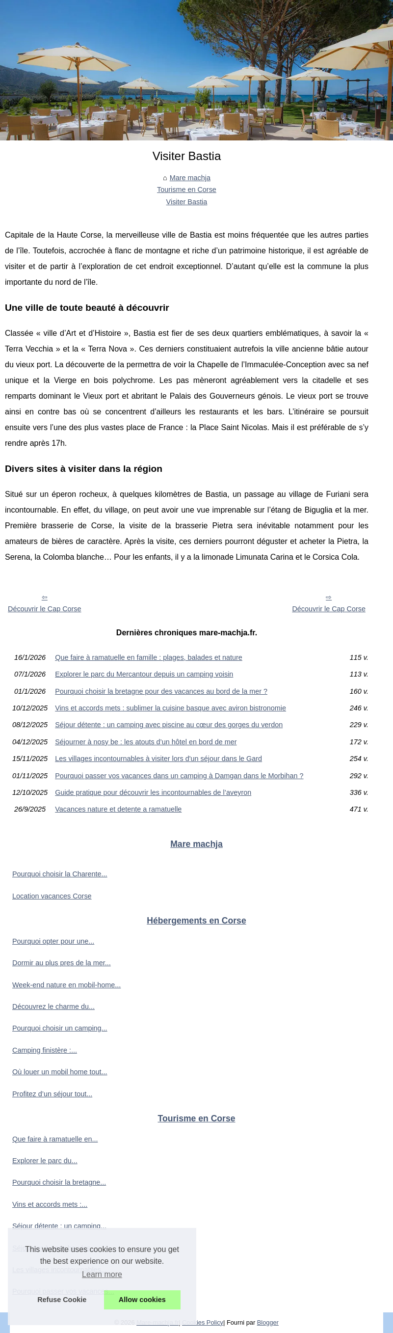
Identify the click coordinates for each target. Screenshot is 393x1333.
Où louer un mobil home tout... (59, 1072)
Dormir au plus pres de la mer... (61, 963)
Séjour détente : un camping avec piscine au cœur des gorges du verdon (169, 724)
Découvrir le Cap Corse (44, 609)
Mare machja (190, 178)
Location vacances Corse (52, 896)
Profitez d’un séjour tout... (52, 1094)
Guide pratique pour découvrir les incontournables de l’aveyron (153, 792)
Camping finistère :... (44, 1050)
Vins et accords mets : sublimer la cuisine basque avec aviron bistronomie (170, 708)
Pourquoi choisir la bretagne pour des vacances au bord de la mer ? (161, 691)
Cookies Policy (202, 1322)
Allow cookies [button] (142, 1300)
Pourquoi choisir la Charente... (59, 874)
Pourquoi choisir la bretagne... (59, 1182)
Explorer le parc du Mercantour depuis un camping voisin (144, 674)
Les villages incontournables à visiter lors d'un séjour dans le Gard (158, 758)
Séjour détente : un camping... (59, 1226)
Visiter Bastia (187, 202)
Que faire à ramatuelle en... (55, 1139)
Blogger (268, 1322)
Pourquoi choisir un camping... (59, 1028)
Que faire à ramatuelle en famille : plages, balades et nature (148, 657)
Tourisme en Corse (186, 189)
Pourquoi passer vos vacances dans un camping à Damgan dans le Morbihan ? (179, 775)
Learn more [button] (102, 1274)
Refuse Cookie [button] (61, 1300)
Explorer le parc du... (45, 1161)
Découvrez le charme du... (53, 1006)
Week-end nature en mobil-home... (66, 985)
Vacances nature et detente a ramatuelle (118, 809)
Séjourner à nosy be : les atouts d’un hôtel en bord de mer (145, 741)
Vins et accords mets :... (49, 1204)
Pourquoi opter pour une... (53, 941)
